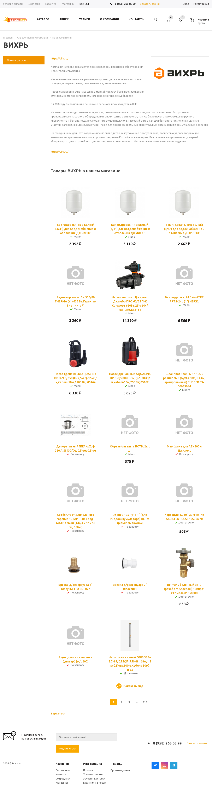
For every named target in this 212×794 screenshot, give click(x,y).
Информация (92, 763)
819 (145, 702)
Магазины (62, 782)
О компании (63, 770)
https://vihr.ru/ (59, 58)
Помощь (116, 763)
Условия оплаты (93, 774)
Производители (120, 770)
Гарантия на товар (94, 782)
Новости (61, 774)
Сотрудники (63, 778)
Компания (63, 763)
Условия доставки (94, 778)
